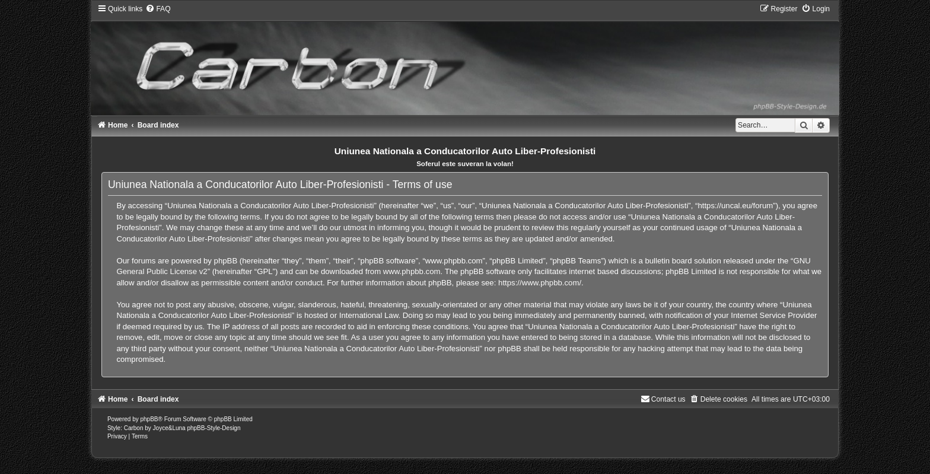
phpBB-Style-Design (213, 428)
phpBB (149, 419)
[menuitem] (157, 9)
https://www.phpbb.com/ (539, 282)
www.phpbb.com (412, 271)
